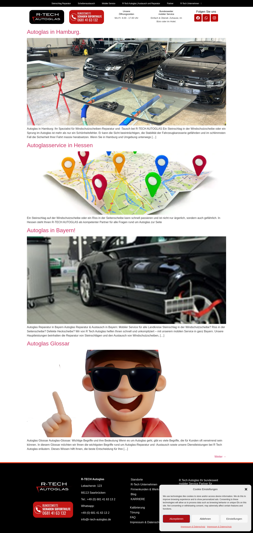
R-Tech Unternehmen (190, 3)
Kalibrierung (137, 507)
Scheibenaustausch (86, 3)
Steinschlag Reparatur (62, 3)
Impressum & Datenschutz (193, 526)
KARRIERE (138, 498)
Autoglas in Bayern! (51, 230)
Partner (170, 3)
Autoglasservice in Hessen (60, 144)
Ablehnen (205, 518)
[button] (246, 489)
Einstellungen (234, 518)
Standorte (137, 479)
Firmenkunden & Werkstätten (149, 488)
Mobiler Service (108, 3)
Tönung (134, 511)
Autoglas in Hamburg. (54, 31)
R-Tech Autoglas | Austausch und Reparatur (141, 3)
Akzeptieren (176, 518)
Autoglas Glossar (48, 343)
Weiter (220, 456)
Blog (133, 493)
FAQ (133, 516)
